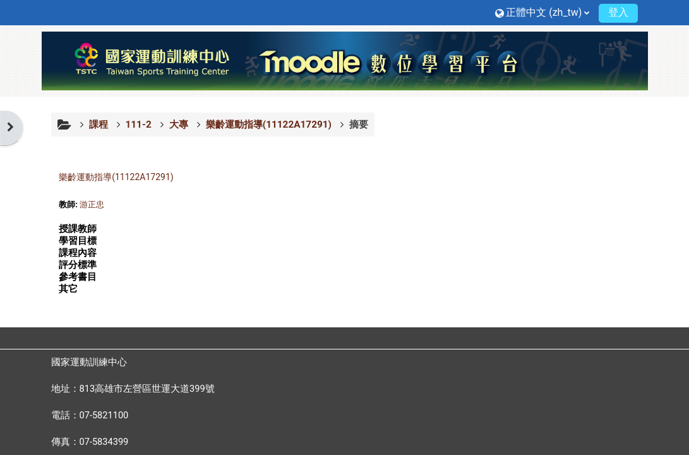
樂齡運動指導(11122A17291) (116, 177)
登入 (618, 12)
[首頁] (345, 60)
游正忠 (92, 204)
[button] (542, 12)
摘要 (358, 124)
